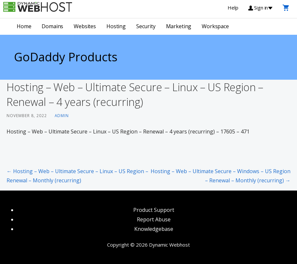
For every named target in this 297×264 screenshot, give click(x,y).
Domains (52, 26)
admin (62, 115)
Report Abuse (154, 219)
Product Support (153, 209)
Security (146, 26)
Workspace (215, 26)
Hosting (116, 26)
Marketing (179, 26)
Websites (85, 26)
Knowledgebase (153, 229)
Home (24, 26)
